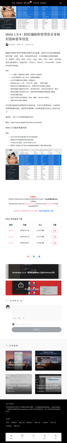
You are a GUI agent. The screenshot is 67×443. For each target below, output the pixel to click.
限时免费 (28, 2)
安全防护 (9, 426)
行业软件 (45, 422)
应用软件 (14, 422)
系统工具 (22, 422)
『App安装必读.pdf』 (51, 199)
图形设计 (29, 422)
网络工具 (17, 426)
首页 (13, 3)
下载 (54, 231)
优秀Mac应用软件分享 (8, 3)
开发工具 (53, 422)
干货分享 (36, 3)
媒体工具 (20, 44)
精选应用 (19, 3)
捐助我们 (43, 3)
